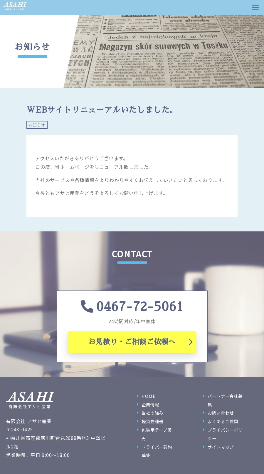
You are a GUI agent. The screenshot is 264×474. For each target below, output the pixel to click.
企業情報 (150, 404)
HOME (148, 396)
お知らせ (37, 125)
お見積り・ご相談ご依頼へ (132, 342)
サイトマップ (221, 447)
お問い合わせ (221, 413)
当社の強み (152, 413)
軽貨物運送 (152, 421)
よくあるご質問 (223, 421)
